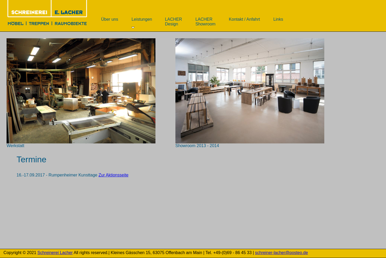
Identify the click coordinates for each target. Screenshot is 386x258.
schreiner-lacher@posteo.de (281, 252)
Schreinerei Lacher (55, 252)
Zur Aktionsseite (113, 175)
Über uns (109, 21)
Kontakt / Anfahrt (244, 21)
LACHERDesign (173, 21)
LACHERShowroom (205, 21)
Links (278, 21)
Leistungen (142, 23)
